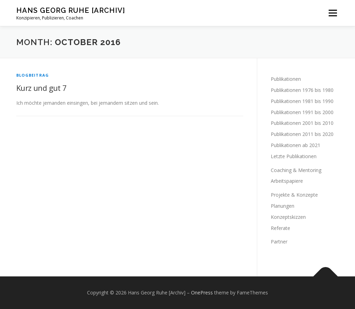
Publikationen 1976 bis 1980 (302, 90)
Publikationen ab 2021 (295, 145)
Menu (333, 13)
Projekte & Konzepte (294, 194)
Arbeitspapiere (287, 181)
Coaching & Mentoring (296, 170)
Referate (280, 228)
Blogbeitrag (32, 75)
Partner (279, 241)
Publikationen (286, 79)
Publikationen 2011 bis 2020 (302, 134)
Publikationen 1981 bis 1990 (302, 101)
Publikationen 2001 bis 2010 (302, 123)
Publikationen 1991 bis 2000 (302, 112)
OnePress (202, 292)
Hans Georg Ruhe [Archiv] (70, 10)
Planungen (282, 206)
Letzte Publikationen (294, 156)
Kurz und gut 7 (41, 88)
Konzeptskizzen (288, 217)
